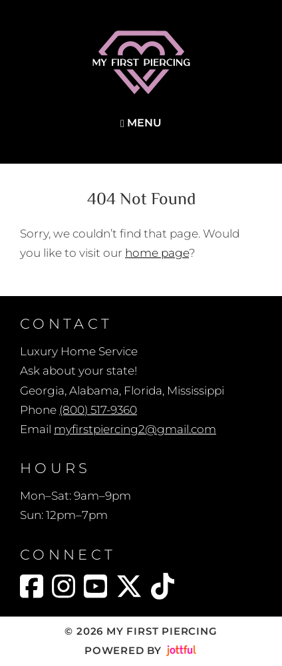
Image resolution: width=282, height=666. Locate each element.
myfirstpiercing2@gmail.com (135, 429)
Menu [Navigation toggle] (141, 122)
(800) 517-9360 (98, 409)
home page (157, 252)
